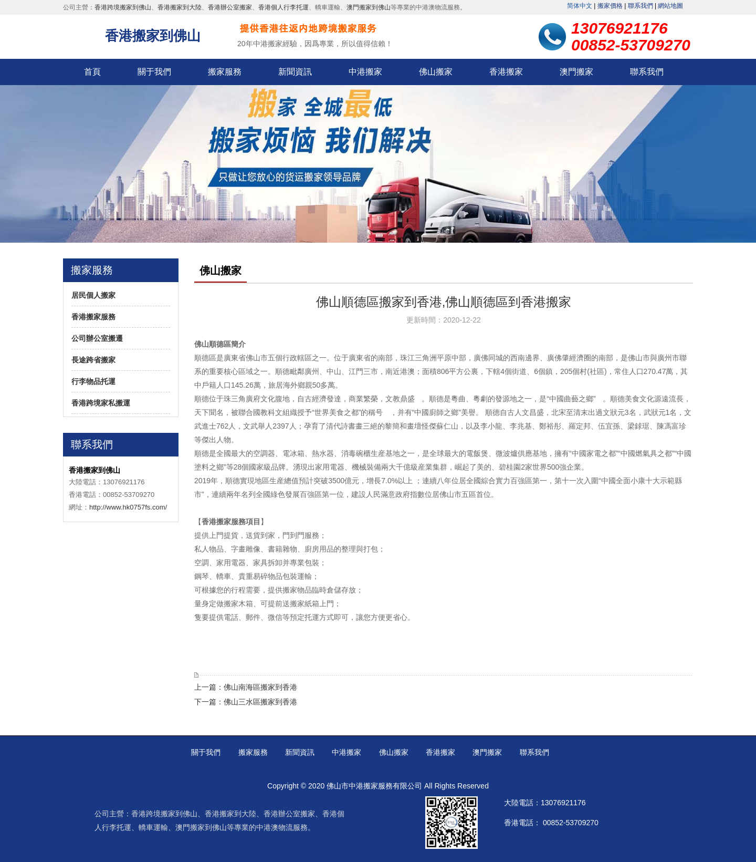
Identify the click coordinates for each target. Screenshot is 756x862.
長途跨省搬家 (93, 360)
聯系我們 (640, 5)
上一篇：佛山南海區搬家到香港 (245, 687)
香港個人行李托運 (283, 7)
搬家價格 (610, 5)
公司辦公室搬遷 (97, 338)
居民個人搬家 (93, 295)
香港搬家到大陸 (180, 7)
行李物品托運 (93, 381)
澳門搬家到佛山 (368, 7)
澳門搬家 (576, 71)
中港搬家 (365, 71)
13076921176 (563, 802)
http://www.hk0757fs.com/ (128, 507)
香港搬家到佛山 (153, 36)
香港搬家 (506, 71)
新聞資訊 (295, 71)
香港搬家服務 (93, 317)
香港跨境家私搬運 (100, 403)
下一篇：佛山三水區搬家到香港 (245, 702)
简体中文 (579, 5)
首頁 (92, 71)
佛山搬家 (436, 71)
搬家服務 (225, 71)
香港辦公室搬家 (230, 7)
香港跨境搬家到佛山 (122, 7)
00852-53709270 (570, 822)
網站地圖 (670, 5)
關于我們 (154, 71)
